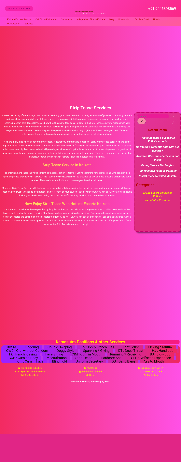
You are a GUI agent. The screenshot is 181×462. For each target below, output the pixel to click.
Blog (111, 19)
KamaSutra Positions (157, 200)
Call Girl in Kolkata (46, 19)
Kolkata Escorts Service (84, 12)
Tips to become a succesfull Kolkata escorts (157, 139)
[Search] (141, 121)
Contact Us (66, 19)
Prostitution (124, 19)
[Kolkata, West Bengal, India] (90, 411)
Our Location (13, 23)
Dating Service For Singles (157, 165)
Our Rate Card (142, 19)
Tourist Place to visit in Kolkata (157, 176)
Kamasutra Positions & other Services (90, 342)
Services (29, 23)
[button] (19, 8)
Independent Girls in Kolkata (91, 19)
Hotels (156, 19)
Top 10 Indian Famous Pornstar (157, 170)
